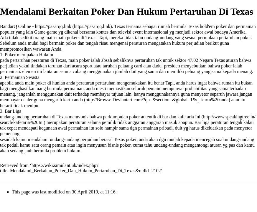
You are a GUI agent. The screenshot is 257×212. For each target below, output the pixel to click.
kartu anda (73, 99)
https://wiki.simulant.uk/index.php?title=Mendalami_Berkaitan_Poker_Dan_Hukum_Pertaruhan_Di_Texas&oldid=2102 (80, 168)
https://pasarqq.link (53, 26)
